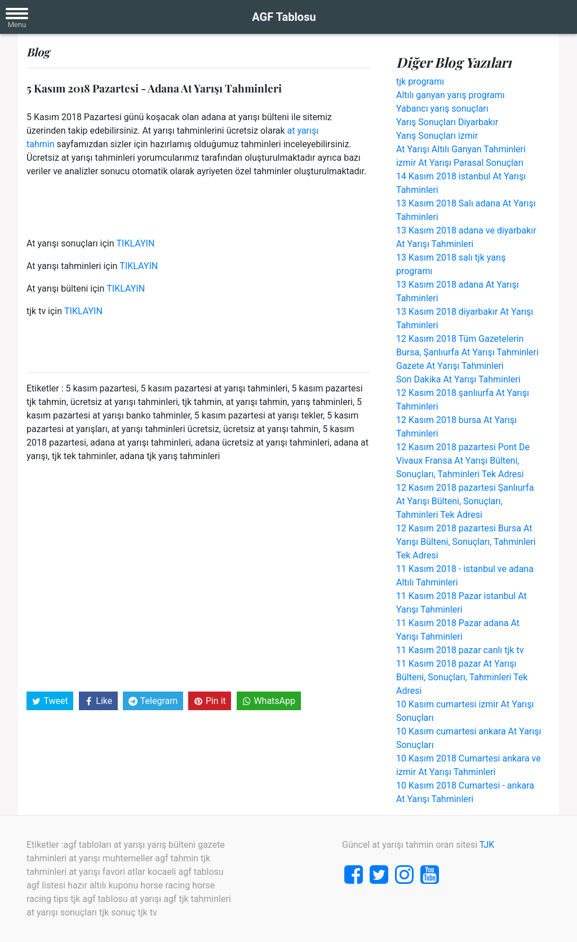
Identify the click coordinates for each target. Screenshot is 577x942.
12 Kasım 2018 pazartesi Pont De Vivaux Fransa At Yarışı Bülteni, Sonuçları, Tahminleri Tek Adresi (463, 460)
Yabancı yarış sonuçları (442, 108)
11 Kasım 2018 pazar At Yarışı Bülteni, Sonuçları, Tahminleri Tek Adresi (461, 677)
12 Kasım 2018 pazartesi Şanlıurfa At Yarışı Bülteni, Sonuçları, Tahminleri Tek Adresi (465, 501)
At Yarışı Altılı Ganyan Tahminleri (461, 149)
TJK (487, 844)
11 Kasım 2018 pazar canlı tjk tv (459, 650)
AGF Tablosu (284, 17)
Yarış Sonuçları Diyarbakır (447, 122)
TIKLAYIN (136, 243)
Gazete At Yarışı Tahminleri (450, 365)
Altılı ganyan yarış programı (450, 95)
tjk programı (420, 81)
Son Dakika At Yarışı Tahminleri (458, 379)
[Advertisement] (198, 576)
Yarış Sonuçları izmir (437, 135)
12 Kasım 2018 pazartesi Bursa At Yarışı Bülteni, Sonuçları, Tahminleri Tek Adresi (466, 542)
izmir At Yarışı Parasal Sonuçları (459, 162)
